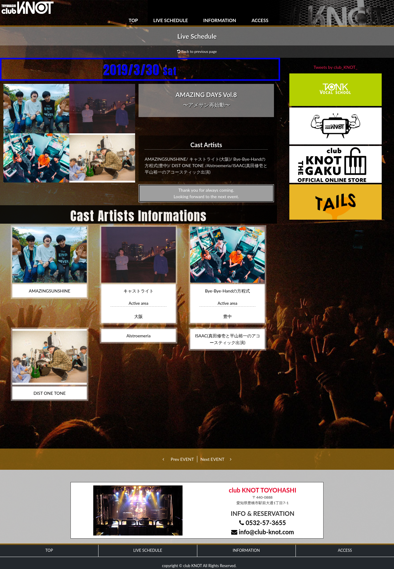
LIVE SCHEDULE (170, 20)
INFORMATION (219, 20)
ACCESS (259, 20)
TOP (133, 20)
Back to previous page (197, 51)
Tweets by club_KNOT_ (336, 67)
